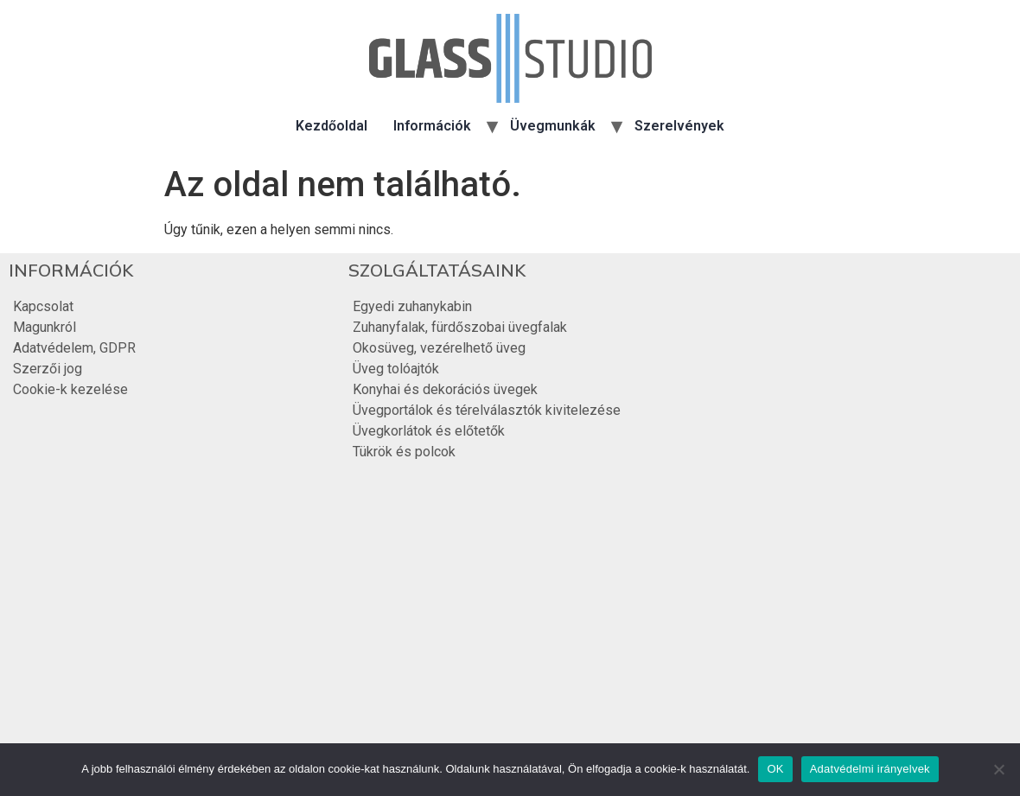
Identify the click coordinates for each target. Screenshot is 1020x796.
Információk (432, 126)
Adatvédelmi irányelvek (870, 768)
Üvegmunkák (553, 126)
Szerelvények (679, 126)
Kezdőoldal (331, 126)
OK (775, 768)
